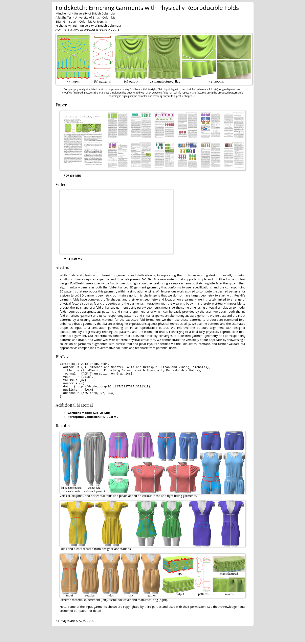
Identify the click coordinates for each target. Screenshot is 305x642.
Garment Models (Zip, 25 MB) (89, 421)
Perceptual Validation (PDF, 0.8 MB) (93, 425)
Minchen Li (63, 13)
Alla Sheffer (63, 17)
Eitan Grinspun (66, 21)
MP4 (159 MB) (74, 259)
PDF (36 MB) (72, 175)
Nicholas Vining (66, 25)
